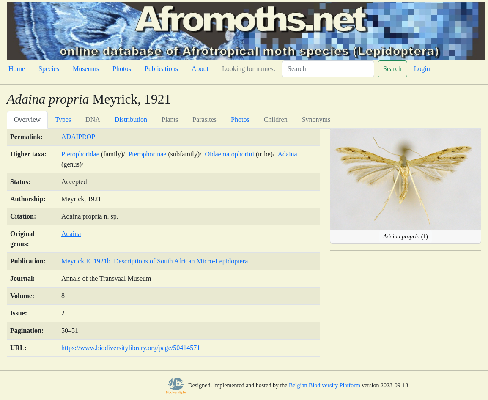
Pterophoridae (80, 154)
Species (48, 68)
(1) (405, 236)
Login (422, 68)
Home (16, 68)
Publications (161, 68)
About (200, 68)
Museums (86, 68)
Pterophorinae (148, 154)
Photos (121, 68)
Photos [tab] (240, 119)
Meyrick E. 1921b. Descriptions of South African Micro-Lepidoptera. (155, 261)
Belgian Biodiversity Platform (324, 385)
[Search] (328, 68)
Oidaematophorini (229, 154)
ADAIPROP (78, 136)
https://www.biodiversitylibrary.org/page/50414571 (130, 347)
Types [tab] (63, 119)
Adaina (287, 154)
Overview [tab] (27, 119)
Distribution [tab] (131, 119)
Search (392, 68)
